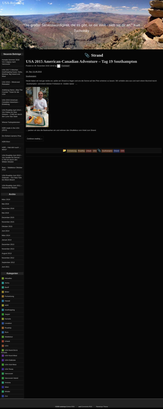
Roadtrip (8, 328)
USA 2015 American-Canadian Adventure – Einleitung (10, 102)
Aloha (7, 283)
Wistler (7, 391)
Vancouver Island (11, 378)
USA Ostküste (10, 360)
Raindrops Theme (102, 406)
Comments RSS (86, 406)
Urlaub (7, 341)
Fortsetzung (9, 296)
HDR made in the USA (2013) (10, 129)
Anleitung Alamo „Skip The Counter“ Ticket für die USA (12, 92)
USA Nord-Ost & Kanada (9, 351)
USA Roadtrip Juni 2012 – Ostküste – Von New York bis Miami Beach (12, 177)
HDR (7, 305)
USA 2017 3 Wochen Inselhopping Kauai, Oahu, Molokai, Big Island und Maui (12, 73)
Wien (7, 387)
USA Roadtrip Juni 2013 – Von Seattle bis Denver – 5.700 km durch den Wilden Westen (12, 158)
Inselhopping (10, 310)
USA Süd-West (10, 365)
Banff (7, 287)
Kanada (8, 319)
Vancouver (9, 374)
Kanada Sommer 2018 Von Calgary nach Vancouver (10, 62)
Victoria (8, 383)
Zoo (6, 396)
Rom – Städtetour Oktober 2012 (12, 169)
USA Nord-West (11, 356)
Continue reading (34, 139)
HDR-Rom (6, 142)
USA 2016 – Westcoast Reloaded (11, 83)
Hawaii (7, 301)
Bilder (7, 292)
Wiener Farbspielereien (11, 122)
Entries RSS (70, 406)
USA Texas (9, 369)
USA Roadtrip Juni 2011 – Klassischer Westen (12, 187)
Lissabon (8, 323)
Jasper (7, 314)
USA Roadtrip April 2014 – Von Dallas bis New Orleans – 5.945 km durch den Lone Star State (12, 113)
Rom (6, 332)
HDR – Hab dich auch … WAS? (11, 148)
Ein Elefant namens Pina (11, 136)
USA (6, 346)
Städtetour (9, 337)
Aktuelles (8, 278)
